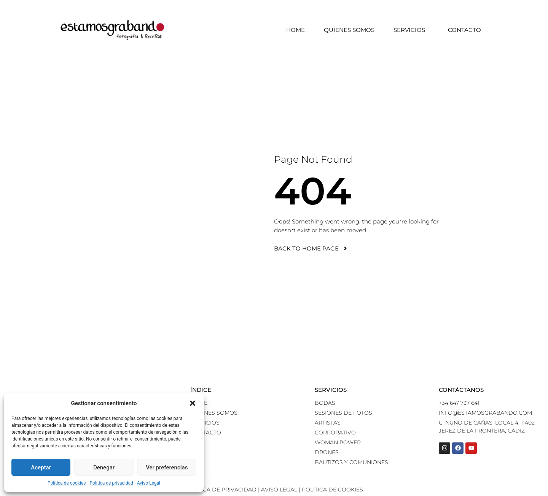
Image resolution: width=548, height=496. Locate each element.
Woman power (338, 442)
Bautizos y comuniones (351, 462)
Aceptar (41, 467)
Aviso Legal (148, 483)
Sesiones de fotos (343, 412)
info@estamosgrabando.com (485, 412)
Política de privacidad (111, 483)
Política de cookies (67, 483)
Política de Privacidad (220, 489)
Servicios (411, 29)
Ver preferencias (167, 467)
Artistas (328, 422)
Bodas (325, 402)
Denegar (104, 467)
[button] (192, 403)
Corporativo (335, 432)
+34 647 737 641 (459, 402)
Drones (327, 452)
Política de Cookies (332, 489)
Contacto (464, 29)
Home (295, 29)
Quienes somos (349, 29)
